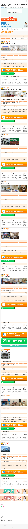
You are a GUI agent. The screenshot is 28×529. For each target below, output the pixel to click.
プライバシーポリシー (6, 527)
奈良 (8, 2)
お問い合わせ (13, 527)
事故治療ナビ (5, 2)
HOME (2, 527)
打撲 (10, 36)
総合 (3, 36)
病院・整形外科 (14, 38)
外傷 (17, 36)
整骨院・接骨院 (23, 38)
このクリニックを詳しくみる (14, 345)
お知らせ (10, 527)
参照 (19, 102)
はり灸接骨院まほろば (5, 276)
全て (5, 38)
